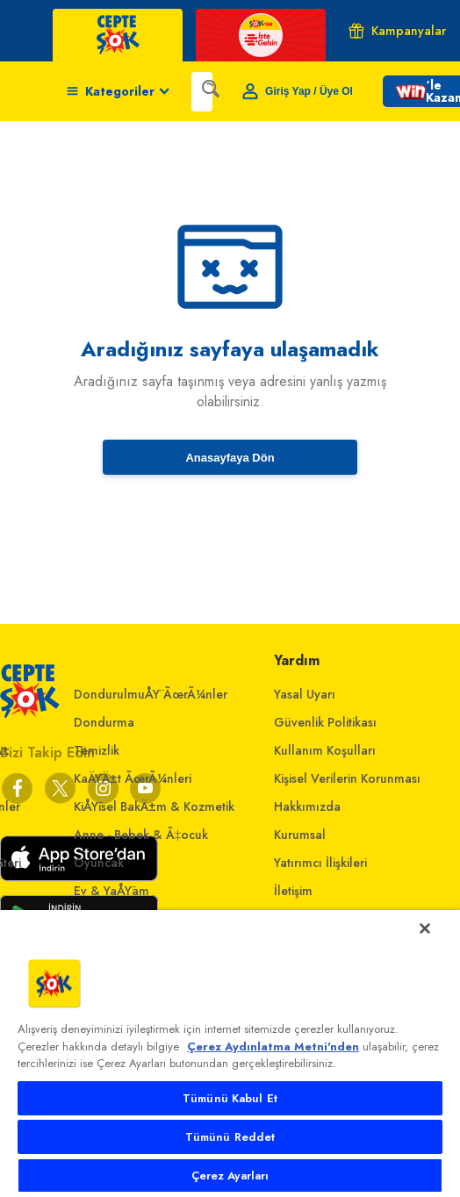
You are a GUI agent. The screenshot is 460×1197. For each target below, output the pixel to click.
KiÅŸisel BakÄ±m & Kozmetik (154, 806)
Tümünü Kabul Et (230, 1098)
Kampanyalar (397, 31)
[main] (230, 1053)
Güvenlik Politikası (325, 722)
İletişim (293, 891)
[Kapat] (425, 928)
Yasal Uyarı (304, 694)
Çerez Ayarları (230, 1175)
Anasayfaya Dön (229, 457)
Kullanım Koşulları (325, 750)
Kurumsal (300, 834)
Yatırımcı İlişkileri (320, 862)
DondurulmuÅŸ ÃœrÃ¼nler (150, 694)
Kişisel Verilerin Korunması (347, 778)
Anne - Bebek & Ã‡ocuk (141, 834)
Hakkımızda (307, 806)
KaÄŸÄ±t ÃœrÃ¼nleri (132, 778)
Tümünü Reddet (230, 1137)
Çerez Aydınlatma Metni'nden (273, 1046)
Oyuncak (99, 862)
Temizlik (96, 750)
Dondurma (104, 722)
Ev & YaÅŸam (111, 891)
